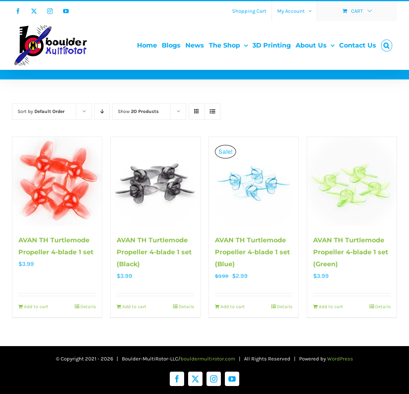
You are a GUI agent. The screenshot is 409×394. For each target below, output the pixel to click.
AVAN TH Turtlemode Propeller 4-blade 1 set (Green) (350, 252)
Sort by (41, 111)
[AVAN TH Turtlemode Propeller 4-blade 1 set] (57, 181)
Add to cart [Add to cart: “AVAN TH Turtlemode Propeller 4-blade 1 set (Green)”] (331, 306)
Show (138, 111)
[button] (386, 45)
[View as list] (212, 111)
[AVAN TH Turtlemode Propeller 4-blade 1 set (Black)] (155, 181)
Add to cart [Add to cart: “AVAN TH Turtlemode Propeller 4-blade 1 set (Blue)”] (232, 306)
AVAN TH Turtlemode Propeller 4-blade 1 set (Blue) (252, 252)
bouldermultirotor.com (208, 359)
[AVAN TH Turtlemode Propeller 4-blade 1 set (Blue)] (253, 181)
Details (88, 306)
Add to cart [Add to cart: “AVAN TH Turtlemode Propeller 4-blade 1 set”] (36, 306)
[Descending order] (102, 111)
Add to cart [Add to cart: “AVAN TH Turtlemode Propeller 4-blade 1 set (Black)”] (134, 306)
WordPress (340, 359)
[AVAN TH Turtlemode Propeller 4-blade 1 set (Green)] (352, 181)
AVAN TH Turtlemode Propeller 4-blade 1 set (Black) (154, 252)
